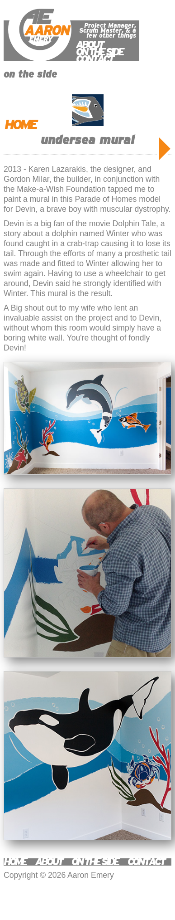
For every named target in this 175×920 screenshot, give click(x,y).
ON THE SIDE (99, 52)
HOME (20, 124)
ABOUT (89, 44)
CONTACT (94, 59)
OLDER (165, 148)
